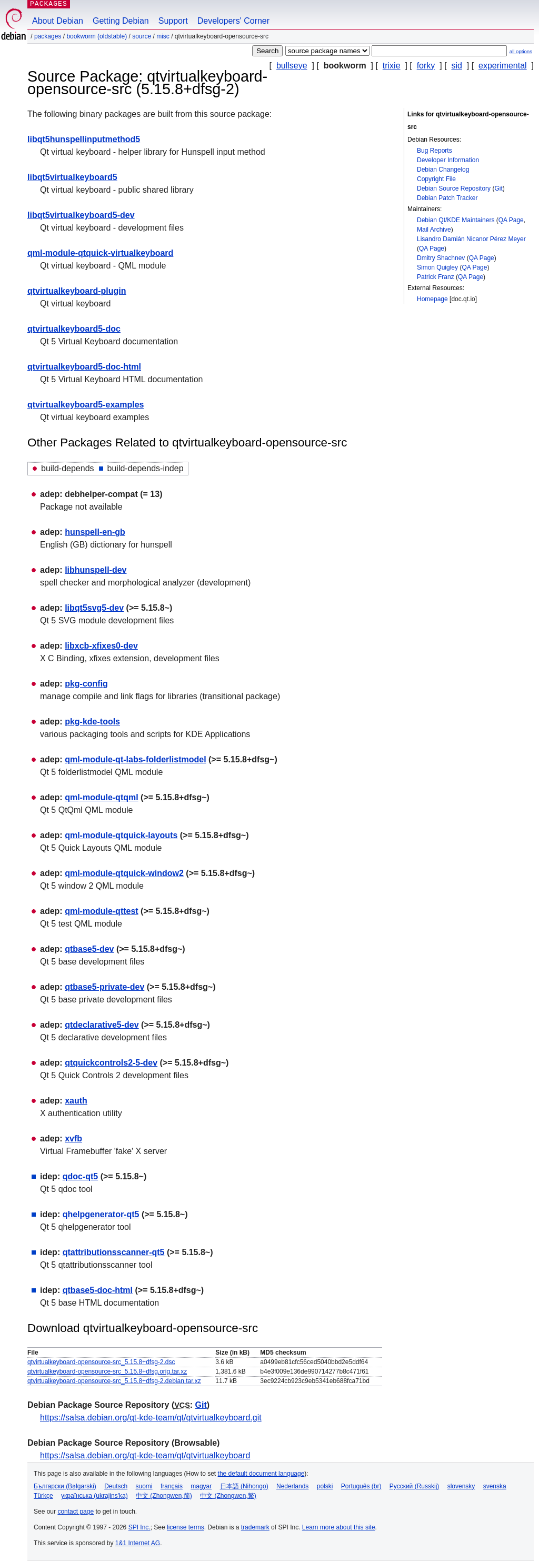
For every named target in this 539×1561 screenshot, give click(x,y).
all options (521, 51)
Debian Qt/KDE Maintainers (455, 220)
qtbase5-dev (89, 948)
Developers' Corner (233, 20)
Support (173, 20)
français (172, 1486)
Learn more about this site (338, 1527)
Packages (47, 36)
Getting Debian (121, 20)
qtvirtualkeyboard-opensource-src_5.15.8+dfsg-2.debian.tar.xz (114, 1381)
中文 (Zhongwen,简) (164, 1495)
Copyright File (436, 179)
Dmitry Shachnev (441, 258)
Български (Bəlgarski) (65, 1486)
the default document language (261, 1473)
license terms (185, 1527)
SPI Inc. (139, 1527)
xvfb (73, 1138)
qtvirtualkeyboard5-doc (74, 328)
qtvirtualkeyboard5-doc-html (84, 366)
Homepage (432, 299)
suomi (144, 1486)
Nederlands (292, 1486)
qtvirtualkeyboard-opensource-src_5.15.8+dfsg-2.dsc (101, 1362)
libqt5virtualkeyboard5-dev (81, 215)
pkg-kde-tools (92, 721)
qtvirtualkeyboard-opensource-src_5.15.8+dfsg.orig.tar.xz (107, 1371)
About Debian (57, 20)
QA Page (511, 220)
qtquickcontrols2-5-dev (111, 1062)
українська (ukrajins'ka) (94, 1495)
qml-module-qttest (101, 911)
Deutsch (115, 1486)
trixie (392, 65)
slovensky (461, 1486)
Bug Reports (434, 150)
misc (162, 36)
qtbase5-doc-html (98, 1290)
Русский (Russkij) (415, 1486)
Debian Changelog (443, 169)
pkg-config (86, 683)
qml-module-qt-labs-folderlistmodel (135, 759)
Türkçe (43, 1495)
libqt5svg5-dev (94, 607)
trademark (255, 1527)
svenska (494, 1486)
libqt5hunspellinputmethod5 (83, 139)
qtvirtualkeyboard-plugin (76, 290)
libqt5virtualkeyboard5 (72, 177)
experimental (502, 65)
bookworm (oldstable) (96, 36)
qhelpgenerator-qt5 (101, 1214)
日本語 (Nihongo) (244, 1486)
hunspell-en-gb (95, 532)
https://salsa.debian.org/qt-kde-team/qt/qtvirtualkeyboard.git (151, 1417)
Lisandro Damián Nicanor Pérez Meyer (471, 239)
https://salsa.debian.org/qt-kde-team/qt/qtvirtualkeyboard (145, 1455)
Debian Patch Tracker (447, 198)
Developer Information (448, 160)
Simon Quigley (437, 267)
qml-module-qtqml (101, 797)
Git (498, 188)
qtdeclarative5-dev (102, 1024)
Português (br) (361, 1486)
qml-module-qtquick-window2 (124, 873)
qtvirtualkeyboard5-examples (85, 404)
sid (456, 65)
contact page (75, 1511)
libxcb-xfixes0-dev (101, 645)
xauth (76, 1100)
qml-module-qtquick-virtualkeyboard (100, 252)
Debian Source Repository (454, 188)
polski (325, 1486)
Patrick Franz (435, 277)
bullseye (291, 65)
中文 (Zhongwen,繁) (228, 1495)
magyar (201, 1486)
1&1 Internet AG (137, 1543)
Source (141, 36)
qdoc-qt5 (80, 1176)
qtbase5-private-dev (104, 986)
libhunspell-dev (95, 569)
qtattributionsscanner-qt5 (114, 1252)
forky (426, 65)
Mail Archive (434, 229)
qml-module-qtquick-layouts (121, 835)
